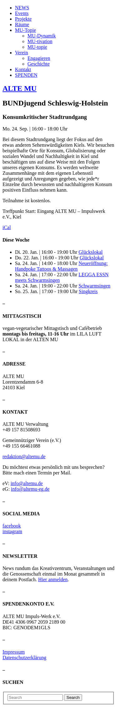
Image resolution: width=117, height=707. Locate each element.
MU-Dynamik (41, 35)
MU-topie (37, 47)
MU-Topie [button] (25, 30)
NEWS (22, 7)
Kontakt (23, 69)
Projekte (23, 19)
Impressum (13, 652)
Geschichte (38, 63)
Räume (22, 24)
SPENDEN (26, 75)
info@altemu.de (27, 483)
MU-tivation (39, 41)
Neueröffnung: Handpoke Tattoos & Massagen (61, 266)
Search (73, 697)
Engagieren (38, 58)
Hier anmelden (53, 579)
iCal (6, 227)
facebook (11, 525)
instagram (12, 531)
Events (22, 13)
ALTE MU (19, 88)
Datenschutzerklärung (24, 657)
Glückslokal (91, 252)
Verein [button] (21, 52)
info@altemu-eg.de (30, 489)
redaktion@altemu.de (24, 456)
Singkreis (88, 291)
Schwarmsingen (94, 285)
